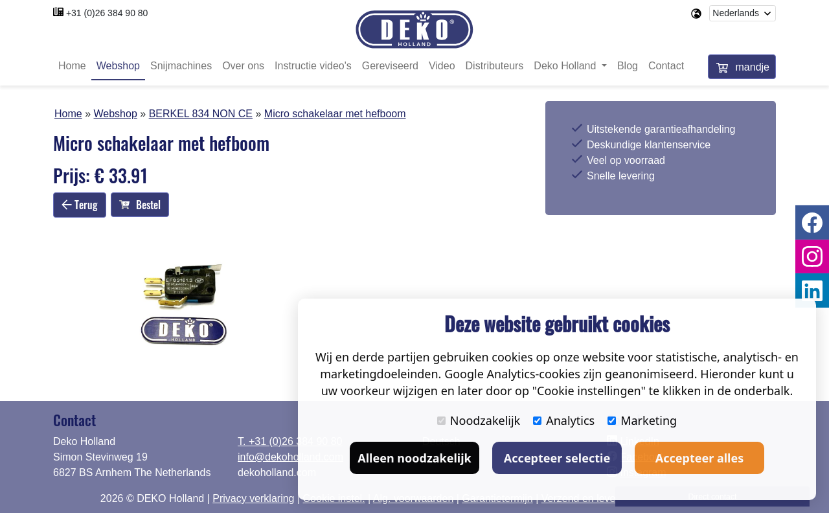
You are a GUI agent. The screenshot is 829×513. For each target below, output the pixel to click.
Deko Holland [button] (566, 66)
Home (72, 66)
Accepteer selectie (557, 458)
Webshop (118, 66)
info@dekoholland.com (290, 456)
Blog (627, 66)
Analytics (564, 420)
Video (442, 66)
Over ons (243, 66)
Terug (80, 204)
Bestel (140, 205)
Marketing (642, 420)
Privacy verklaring (253, 498)
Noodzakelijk (478, 420)
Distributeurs (495, 66)
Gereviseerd (390, 66)
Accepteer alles (699, 458)
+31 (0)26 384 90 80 (107, 13)
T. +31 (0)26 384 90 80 (290, 441)
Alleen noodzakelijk (414, 458)
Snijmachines (181, 66)
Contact (666, 66)
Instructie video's (313, 66)
